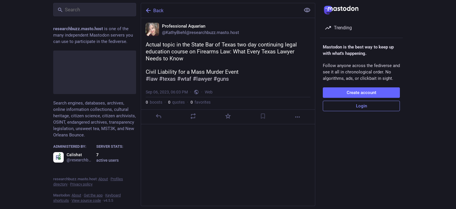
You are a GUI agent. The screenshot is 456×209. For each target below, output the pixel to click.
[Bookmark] (262, 116)
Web (209, 92)
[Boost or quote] (193, 116)
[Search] (94, 9)
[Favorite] (228, 116)
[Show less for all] (307, 10)
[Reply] (158, 116)
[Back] (220, 10)
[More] (297, 116)
